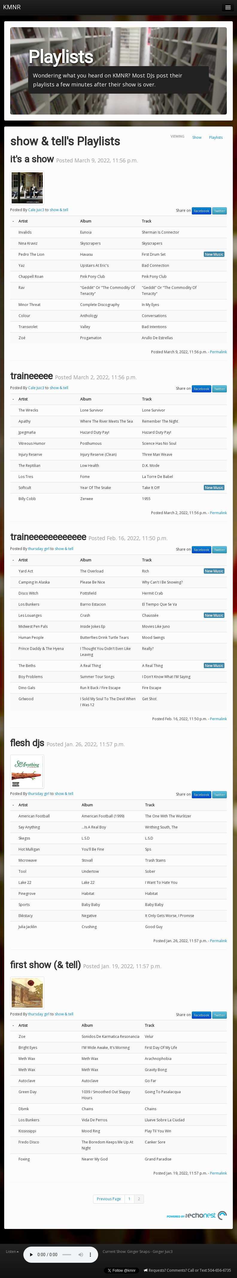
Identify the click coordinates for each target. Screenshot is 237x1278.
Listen (12, 1251)
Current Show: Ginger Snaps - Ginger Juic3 (138, 1251)
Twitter (219, 211)
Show (196, 137)
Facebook (201, 211)
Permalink (218, 351)
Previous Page (109, 1198)
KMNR (12, 7)
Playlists (216, 137)
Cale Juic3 (36, 209)
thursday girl (38, 548)
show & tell (59, 209)
